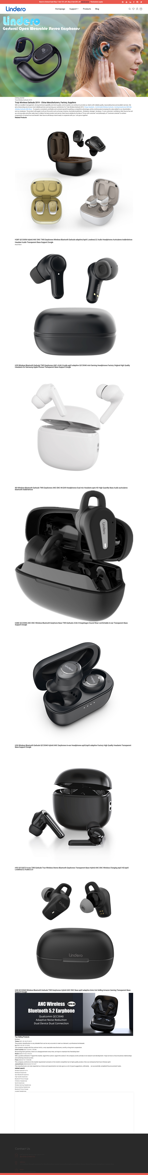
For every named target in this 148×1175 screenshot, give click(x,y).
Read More (18, 244)
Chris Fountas (25, 1049)
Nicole (23, 1053)
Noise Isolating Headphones (22, 1087)
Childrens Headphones (21, 1081)
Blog (97, 9)
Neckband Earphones (20, 1072)
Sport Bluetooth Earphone (22, 1074)
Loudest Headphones (20, 1091)
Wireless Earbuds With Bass (23, 109)
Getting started (19, 98)
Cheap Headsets (89, 107)
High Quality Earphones (21, 1076)
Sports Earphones (19, 1083)
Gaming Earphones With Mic (123, 107)
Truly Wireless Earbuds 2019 (23, 100)
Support (74, 9)
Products (87, 9)
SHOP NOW (85, 2)
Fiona (23, 1060)
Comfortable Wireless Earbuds (104, 107)
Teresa (23, 1041)
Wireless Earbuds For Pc (21, 1070)
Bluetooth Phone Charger (21, 1079)
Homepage (60, 9)
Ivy (22, 1045)
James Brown (25, 1064)
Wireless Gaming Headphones (23, 1085)
